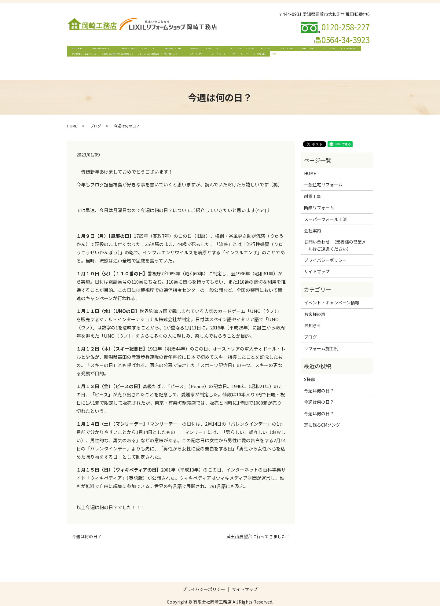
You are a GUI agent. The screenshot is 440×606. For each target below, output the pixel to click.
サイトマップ (317, 260)
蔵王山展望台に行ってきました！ (258, 525)
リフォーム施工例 (286, 50)
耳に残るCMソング (322, 413)
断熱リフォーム (198, 50)
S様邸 (309, 367)
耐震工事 (167, 50)
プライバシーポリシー (325, 248)
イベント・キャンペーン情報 (234, 60)
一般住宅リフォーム (133, 50)
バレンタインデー (249, 412)
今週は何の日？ (87, 525)
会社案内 (98, 50)
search (272, 60)
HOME (77, 50)
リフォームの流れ (327, 50)
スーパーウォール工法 (241, 50)
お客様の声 (314, 302)
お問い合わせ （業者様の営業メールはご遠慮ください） (125, 60)
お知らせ (312, 314)
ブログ (193, 60)
